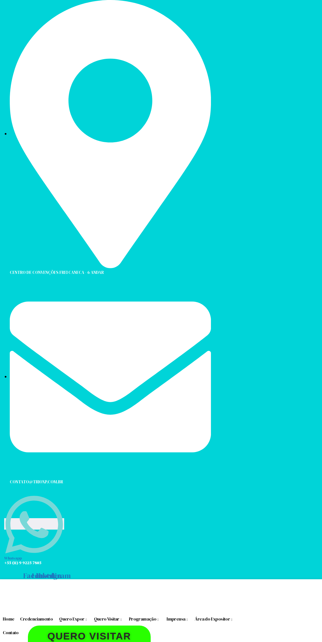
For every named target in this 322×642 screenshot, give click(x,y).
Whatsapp (13, 558)
